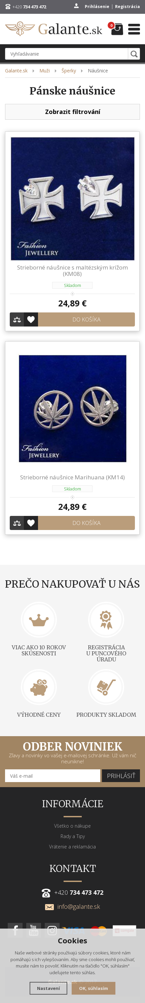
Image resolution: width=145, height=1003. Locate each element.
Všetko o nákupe (72, 826)
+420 (29, 7)
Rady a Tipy (73, 836)
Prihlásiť (121, 776)
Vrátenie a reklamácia (72, 846)
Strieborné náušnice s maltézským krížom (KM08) (72, 270)
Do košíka (86, 319)
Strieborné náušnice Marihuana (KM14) (72, 477)
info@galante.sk (72, 906)
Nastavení (48, 988)
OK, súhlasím (93, 988)
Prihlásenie (97, 6)
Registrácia (127, 6)
